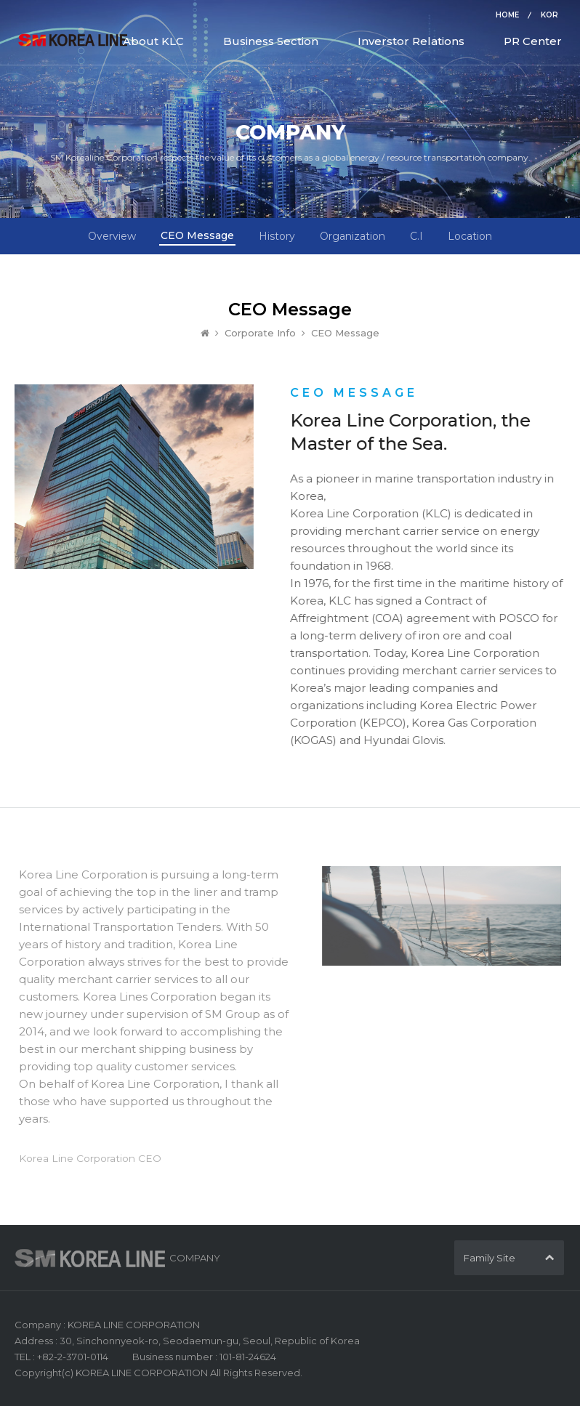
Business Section (270, 41)
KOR (549, 15)
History (277, 236)
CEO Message (197, 235)
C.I (416, 236)
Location (470, 236)
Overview (112, 236)
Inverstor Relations (411, 41)
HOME (507, 15)
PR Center (533, 41)
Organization (352, 236)
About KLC (153, 41)
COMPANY (194, 1258)
